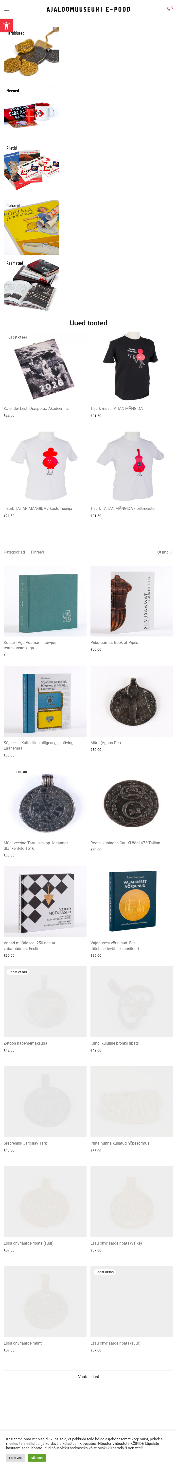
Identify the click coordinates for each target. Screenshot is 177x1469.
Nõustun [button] (37, 1458)
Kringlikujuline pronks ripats (114, 1043)
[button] (6, 25)
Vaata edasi (88, 1376)
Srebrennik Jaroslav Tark (25, 1143)
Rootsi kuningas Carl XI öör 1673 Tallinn (125, 843)
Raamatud (14, 263)
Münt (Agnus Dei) (105, 742)
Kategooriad (14, 552)
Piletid (11, 148)
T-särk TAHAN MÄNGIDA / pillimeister (123, 508)
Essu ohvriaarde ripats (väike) (116, 1243)
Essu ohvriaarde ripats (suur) (29, 1243)
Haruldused (15, 33)
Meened (12, 90)
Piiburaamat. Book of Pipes (114, 642)
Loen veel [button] (15, 1458)
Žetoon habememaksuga (25, 1043)
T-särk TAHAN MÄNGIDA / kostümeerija (38, 508)
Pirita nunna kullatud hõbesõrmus (119, 1143)
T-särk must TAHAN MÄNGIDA (116, 408)
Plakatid (13, 205)
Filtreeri (37, 552)
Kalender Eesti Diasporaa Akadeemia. (36, 408)
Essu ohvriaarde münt (23, 1343)
